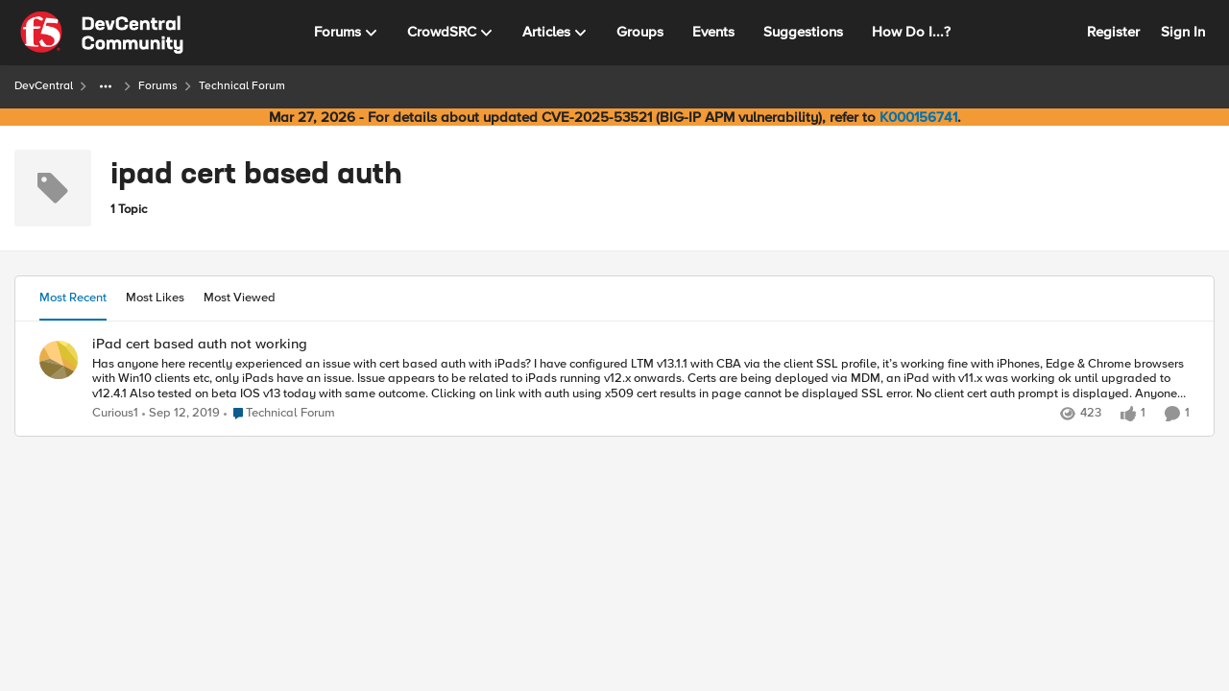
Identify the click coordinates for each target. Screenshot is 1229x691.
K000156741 (918, 117)
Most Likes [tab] (155, 297)
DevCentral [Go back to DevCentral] (43, 86)
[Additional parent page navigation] (105, 86)
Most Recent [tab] (73, 297)
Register (1113, 31)
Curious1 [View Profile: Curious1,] (115, 413)
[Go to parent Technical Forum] (279, 413)
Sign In (1183, 31)
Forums (158, 86)
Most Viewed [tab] (240, 297)
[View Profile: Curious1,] (58, 360)
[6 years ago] (181, 413)
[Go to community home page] (101, 33)
